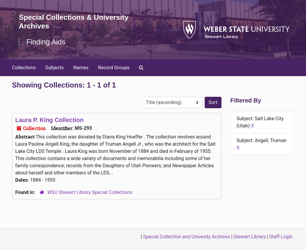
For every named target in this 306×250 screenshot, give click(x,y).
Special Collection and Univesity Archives (186, 237)
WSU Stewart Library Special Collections (89, 192)
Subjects (54, 67)
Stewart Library (250, 237)
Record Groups (113, 67)
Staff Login (281, 237)
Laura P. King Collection (49, 120)
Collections (24, 67)
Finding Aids (45, 42)
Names (80, 67)
